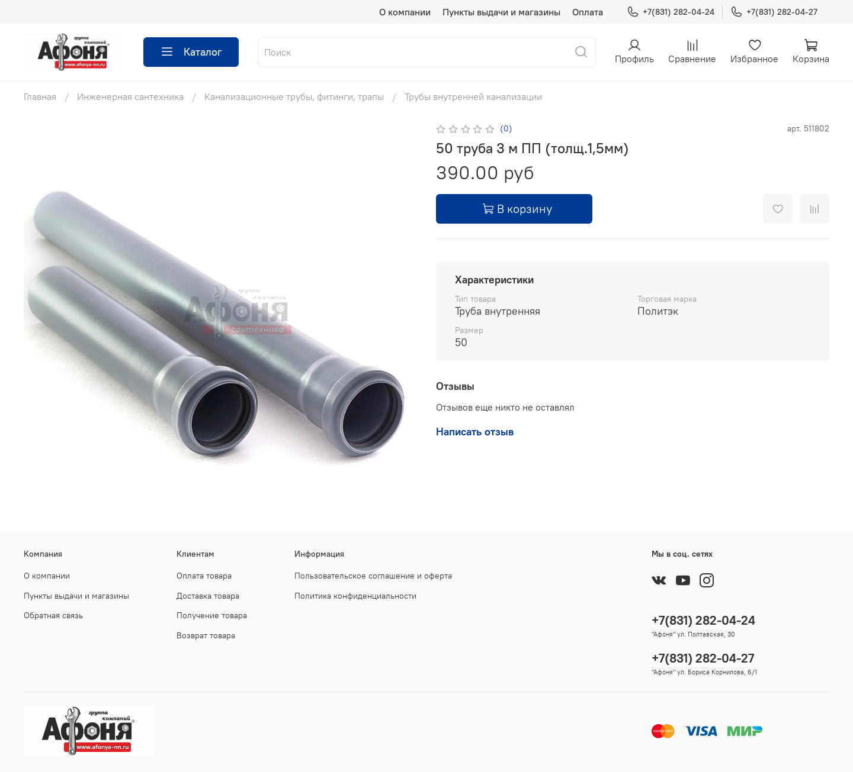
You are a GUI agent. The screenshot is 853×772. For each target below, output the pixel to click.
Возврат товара (206, 635)
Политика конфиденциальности (355, 595)
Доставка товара (208, 595)
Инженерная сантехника (130, 96)
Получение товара (212, 615)
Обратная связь (53, 615)
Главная (40, 96)
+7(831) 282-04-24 (670, 12)
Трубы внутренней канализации (473, 96)
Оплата (587, 12)
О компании (405, 12)
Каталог (191, 52)
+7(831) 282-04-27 (773, 12)
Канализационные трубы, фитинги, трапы (294, 96)
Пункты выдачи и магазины (501, 12)
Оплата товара (204, 575)
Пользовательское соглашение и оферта (373, 575)
